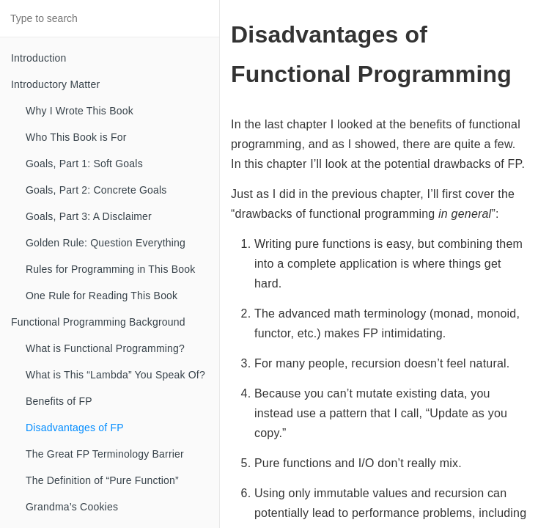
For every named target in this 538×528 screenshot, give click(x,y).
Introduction (39, 58)
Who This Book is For (76, 137)
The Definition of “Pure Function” (102, 480)
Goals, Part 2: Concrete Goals (96, 190)
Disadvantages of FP (75, 427)
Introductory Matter (55, 84)
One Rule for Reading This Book (101, 295)
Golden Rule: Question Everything (105, 243)
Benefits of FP (59, 401)
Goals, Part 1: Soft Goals (84, 163)
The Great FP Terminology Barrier (105, 454)
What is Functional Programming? (105, 348)
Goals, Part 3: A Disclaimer (89, 216)
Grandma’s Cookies (72, 507)
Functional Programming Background (98, 322)
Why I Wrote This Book (79, 111)
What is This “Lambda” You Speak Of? (115, 375)
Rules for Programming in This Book (110, 269)
